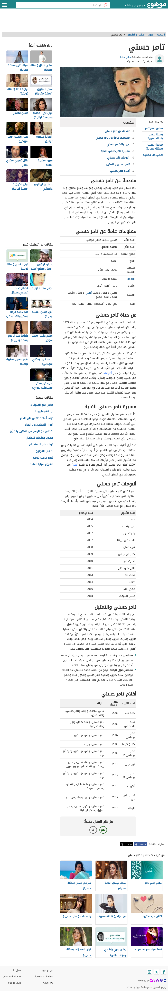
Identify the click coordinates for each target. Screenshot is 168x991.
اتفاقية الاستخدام (12, 976)
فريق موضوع (14, 982)
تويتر (130, 844)
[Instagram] (149, 972)
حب (75, 464)
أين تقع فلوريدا (44, 411)
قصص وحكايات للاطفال (39, 438)
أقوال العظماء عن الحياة (39, 424)
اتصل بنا (17, 970)
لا (93, 829)
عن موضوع (47, 970)
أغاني (89, 292)
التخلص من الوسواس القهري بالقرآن (31, 431)
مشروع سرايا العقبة (41, 464)
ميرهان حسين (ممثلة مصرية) (154, 146)
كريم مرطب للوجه (43, 457)
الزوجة (131, 278)
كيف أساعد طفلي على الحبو (36, 418)
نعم (103, 829)
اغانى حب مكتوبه (153, 155)
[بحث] (105, 5)
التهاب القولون (44, 451)
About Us (48, 982)
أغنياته (108, 373)
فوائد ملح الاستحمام (41, 444)
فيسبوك (143, 844)
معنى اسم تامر (154, 128)
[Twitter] (156, 972)
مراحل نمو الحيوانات (41, 405)
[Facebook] (163, 972)
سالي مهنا (126, 57)
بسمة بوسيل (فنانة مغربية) (154, 136)
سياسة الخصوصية (44, 976)
